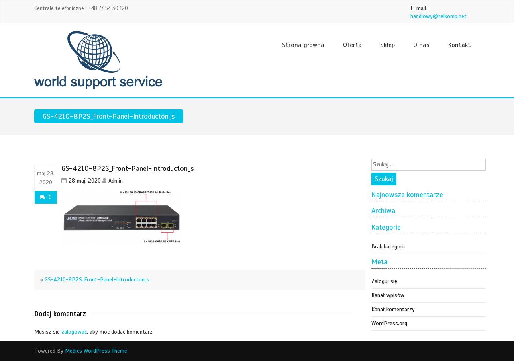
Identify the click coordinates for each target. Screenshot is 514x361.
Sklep (387, 45)
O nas (421, 45)
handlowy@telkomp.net (438, 16)
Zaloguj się (384, 281)
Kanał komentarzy (393, 309)
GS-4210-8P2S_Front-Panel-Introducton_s (97, 279)
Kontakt (459, 45)
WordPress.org (389, 323)
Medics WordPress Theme (96, 350)
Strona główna (303, 45)
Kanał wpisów (387, 295)
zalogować (74, 331)
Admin (115, 180)
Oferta (352, 45)
